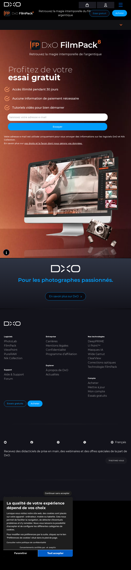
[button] (5, 566)
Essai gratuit (99, 13)
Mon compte (96, 391)
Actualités (52, 374)
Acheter (119, 13)
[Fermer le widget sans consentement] (57, 493)
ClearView (94, 358)
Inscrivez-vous (116, 460)
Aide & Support (14, 374)
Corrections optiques (102, 362)
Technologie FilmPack (102, 366)
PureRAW (10, 354)
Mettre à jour (96, 387)
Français (118, 442)
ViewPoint (11, 349)
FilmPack (10, 345)
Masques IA (95, 349)
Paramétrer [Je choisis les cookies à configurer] (20, 553)
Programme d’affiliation (61, 354)
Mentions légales (57, 345)
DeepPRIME (96, 341)
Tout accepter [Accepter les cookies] (55, 553)
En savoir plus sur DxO (64, 296)
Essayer (57, 126)
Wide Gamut (96, 354)
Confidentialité (56, 349)
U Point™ (94, 345)
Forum (8, 378)
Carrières (52, 341)
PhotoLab (10, 341)
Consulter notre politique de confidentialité (26, 542)
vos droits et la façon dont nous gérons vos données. (53, 143)
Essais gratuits (97, 395)
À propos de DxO (57, 370)
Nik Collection (13, 358)
